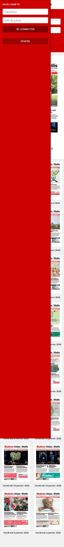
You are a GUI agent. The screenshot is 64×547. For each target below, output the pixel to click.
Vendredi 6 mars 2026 (15, 344)
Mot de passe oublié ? (15, 37)
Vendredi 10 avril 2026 (48, 203)
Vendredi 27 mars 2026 (48, 250)
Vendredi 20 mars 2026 (16, 297)
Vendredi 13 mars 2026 (48, 297)
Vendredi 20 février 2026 (16, 391)
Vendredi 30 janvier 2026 (48, 438)
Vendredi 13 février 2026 (48, 391)
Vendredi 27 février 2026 (48, 344)
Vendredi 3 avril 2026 (16, 250)
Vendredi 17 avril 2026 (16, 203)
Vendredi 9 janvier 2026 (16, 532)
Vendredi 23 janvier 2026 (16, 485)
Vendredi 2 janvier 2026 (48, 532)
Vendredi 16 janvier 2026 (48, 485)
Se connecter (14, 46)
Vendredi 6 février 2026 (16, 438)
